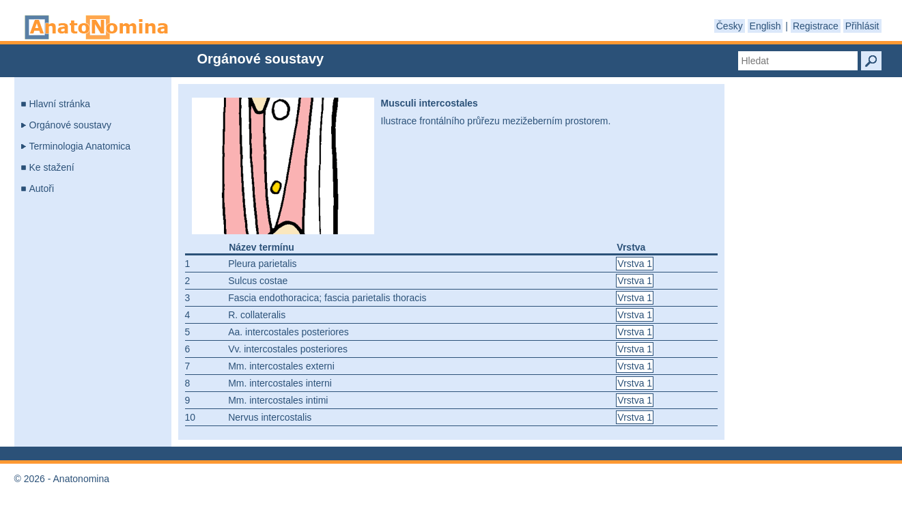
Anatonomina (96, 27)
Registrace (815, 25)
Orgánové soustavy (70, 125)
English (765, 25)
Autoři (42, 188)
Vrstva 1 (634, 263)
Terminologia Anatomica (80, 146)
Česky (729, 25)
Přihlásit (862, 25)
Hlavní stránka (59, 103)
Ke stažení (51, 167)
